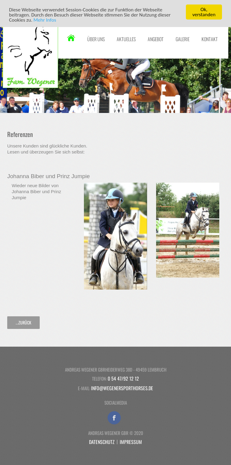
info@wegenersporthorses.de (122, 388)
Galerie (182, 39)
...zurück (23, 322)
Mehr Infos (44, 20)
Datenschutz (102, 441)
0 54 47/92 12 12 (123, 378)
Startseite (71, 38)
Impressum (131, 441)
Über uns (96, 39)
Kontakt (210, 39)
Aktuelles (126, 39)
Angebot (156, 39)
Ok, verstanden (204, 12)
